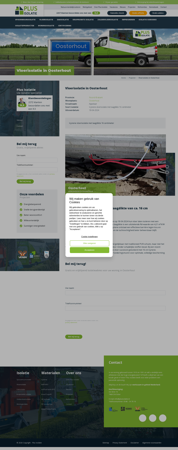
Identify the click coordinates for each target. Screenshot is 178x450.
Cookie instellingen (89, 237)
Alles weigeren (89, 243)
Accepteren (89, 250)
